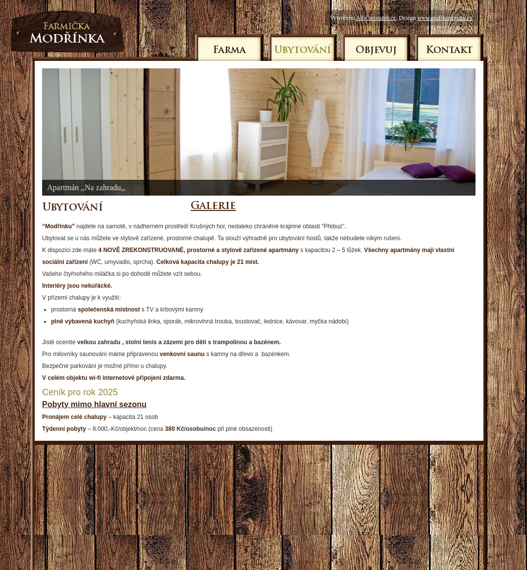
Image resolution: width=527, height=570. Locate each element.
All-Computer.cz (375, 17)
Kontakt (449, 50)
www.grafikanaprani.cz (445, 17)
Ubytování (302, 50)
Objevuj (376, 50)
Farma (229, 50)
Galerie (213, 206)
